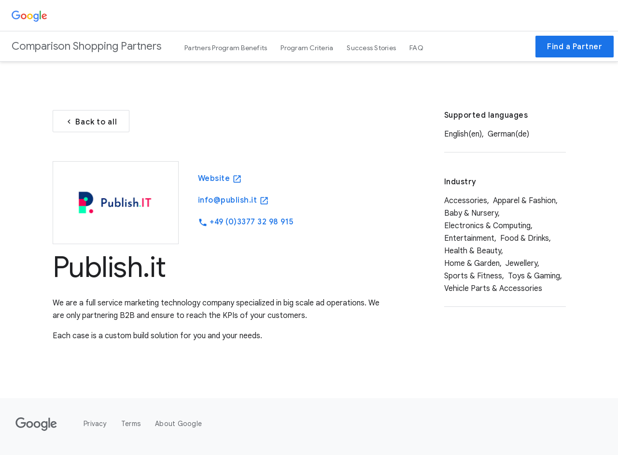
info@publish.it (233, 200)
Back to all (91, 121)
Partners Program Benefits (225, 47)
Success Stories (371, 47)
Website (220, 179)
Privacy (95, 423)
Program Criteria (307, 47)
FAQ (416, 47)
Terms (130, 423)
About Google (178, 423)
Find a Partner (574, 47)
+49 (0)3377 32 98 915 (246, 222)
